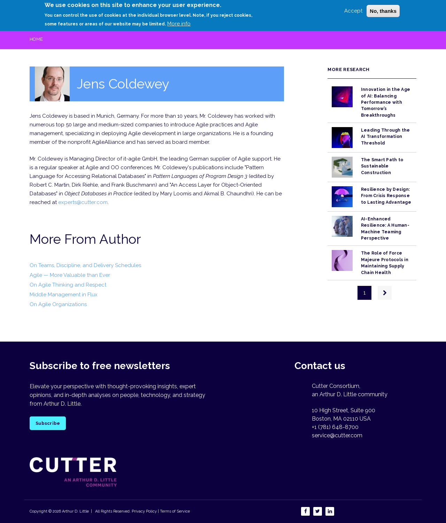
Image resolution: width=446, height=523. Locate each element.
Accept (353, 8)
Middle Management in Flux (64, 294)
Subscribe (48, 423)
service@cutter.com (337, 435)
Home (36, 39)
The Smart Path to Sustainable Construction (382, 166)
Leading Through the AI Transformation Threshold (385, 137)
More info (179, 21)
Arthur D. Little (75, 511)
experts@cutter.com (83, 202)
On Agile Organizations (58, 304)
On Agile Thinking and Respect (68, 285)
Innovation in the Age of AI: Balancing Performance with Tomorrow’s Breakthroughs (385, 102)
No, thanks (383, 8)
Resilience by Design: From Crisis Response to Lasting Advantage (386, 196)
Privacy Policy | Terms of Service (161, 511)
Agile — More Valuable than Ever (70, 275)
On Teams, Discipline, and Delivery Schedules (85, 265)
